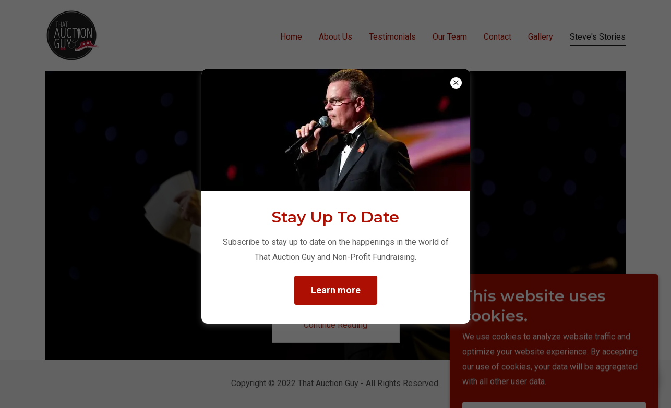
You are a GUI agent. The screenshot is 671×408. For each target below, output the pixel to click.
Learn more (336, 290)
